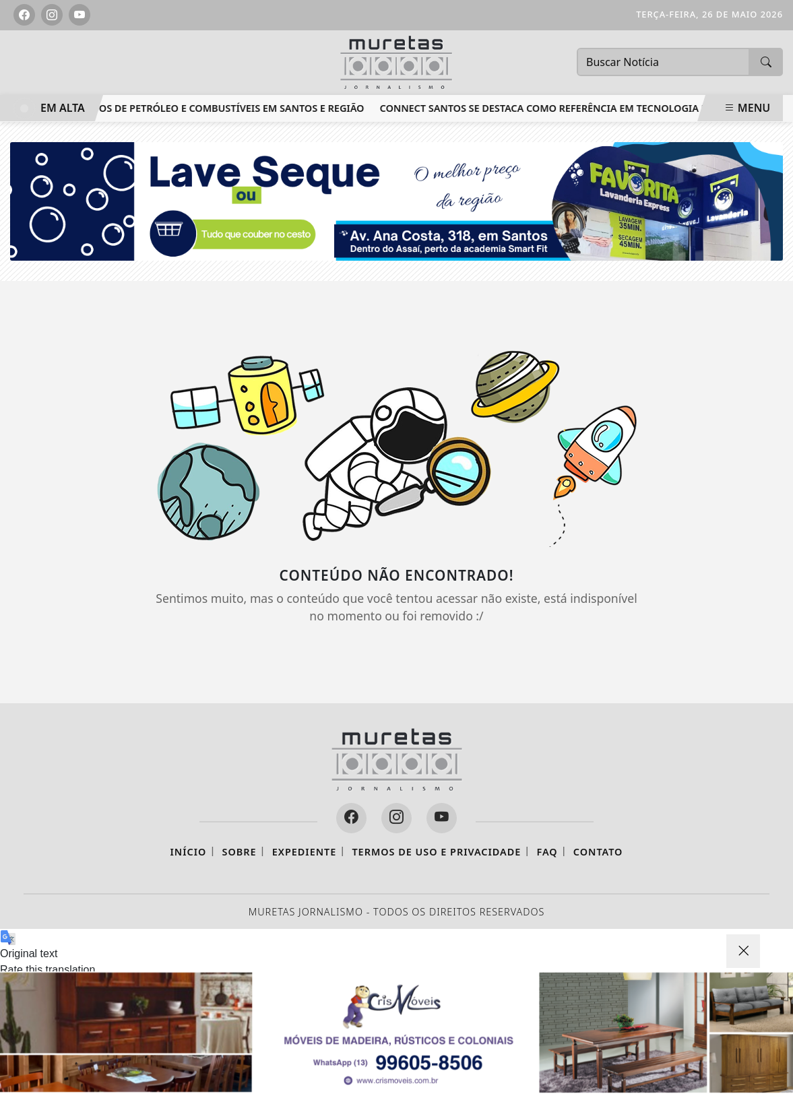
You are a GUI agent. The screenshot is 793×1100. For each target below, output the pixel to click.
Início (188, 851)
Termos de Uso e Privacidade (436, 851)
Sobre (239, 851)
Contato (598, 851)
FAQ (546, 851)
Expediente (304, 851)
